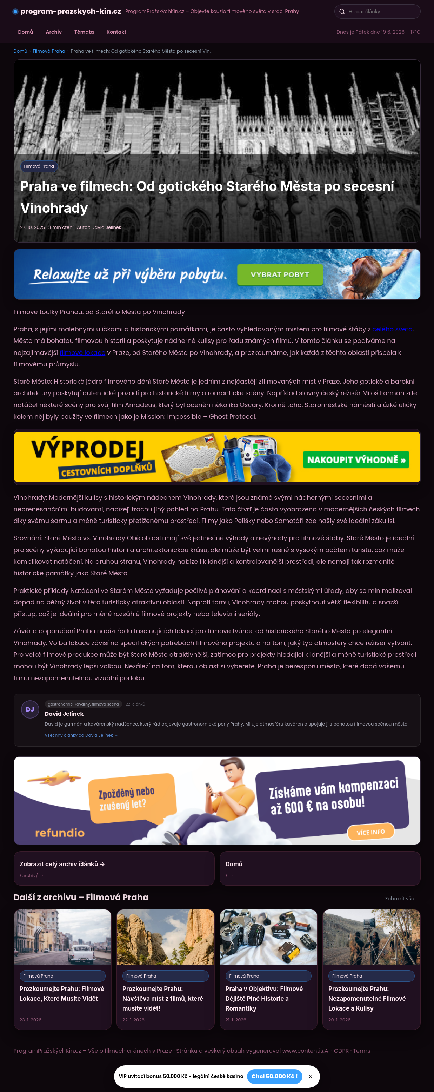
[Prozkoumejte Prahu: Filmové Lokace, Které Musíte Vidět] (63, 969)
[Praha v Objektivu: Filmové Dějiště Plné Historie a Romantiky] (269, 969)
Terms (361, 1051)
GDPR (341, 1051)
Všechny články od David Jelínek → (81, 735)
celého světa (392, 329)
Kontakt (116, 31)
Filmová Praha (49, 51)
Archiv (54, 31)
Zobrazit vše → (403, 898)
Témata (84, 31)
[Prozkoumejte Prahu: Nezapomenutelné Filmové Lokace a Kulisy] (371, 969)
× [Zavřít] (311, 1076)
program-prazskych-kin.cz (71, 11)
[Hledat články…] (382, 11)
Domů (25, 31)
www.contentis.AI (306, 1051)
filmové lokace (82, 352)
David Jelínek (64, 714)
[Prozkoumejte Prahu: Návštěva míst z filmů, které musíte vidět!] (165, 969)
